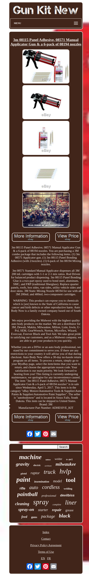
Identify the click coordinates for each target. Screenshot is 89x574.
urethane (48, 466)
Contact (46, 538)
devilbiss (67, 495)
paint (23, 479)
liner (71, 502)
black (64, 516)
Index (45, 532)
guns (34, 517)
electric (37, 465)
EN (43, 558)
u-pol (69, 459)
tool (70, 480)
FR (49, 558)
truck (50, 472)
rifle (22, 488)
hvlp (65, 471)
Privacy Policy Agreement (45, 545)
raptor (35, 473)
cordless (51, 487)
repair (56, 510)
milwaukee (66, 464)
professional (49, 495)
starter (43, 510)
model (57, 481)
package (48, 516)
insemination (41, 481)
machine (30, 457)
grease (69, 510)
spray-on (26, 509)
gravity (22, 464)
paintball (27, 494)
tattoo (48, 459)
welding (68, 488)
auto (33, 487)
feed (24, 517)
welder (58, 459)
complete (57, 504)
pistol (24, 473)
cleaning (22, 504)
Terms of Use (46, 551)
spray (41, 502)
